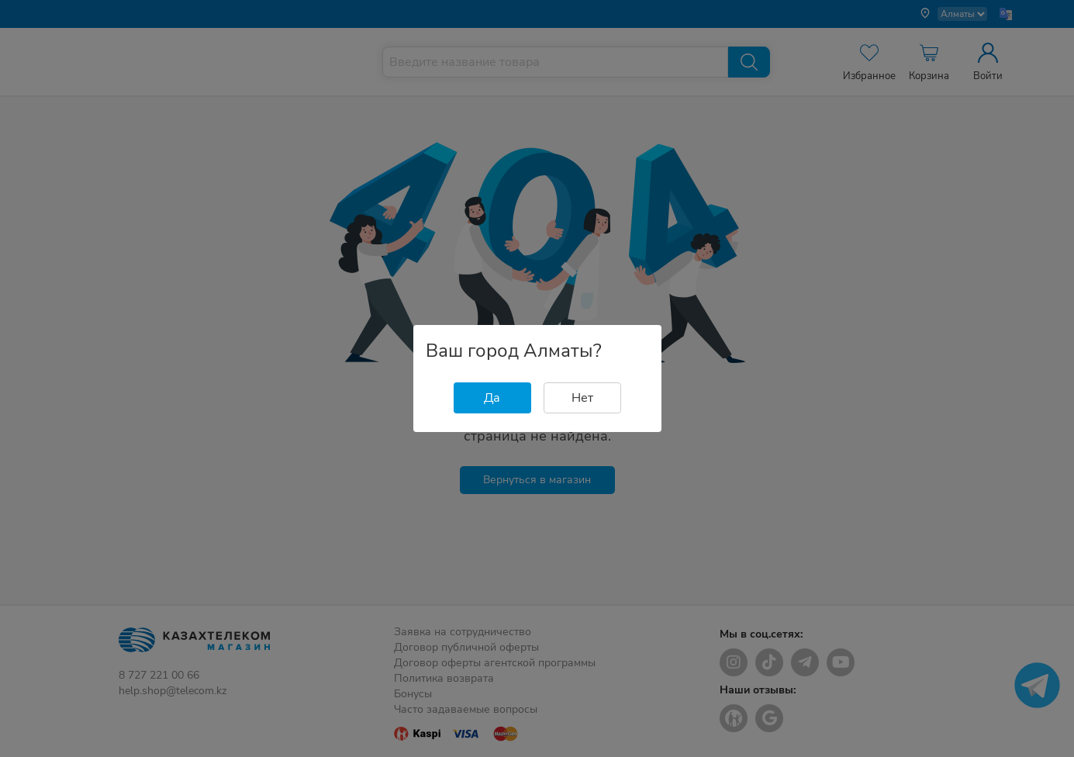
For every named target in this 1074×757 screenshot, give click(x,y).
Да (492, 397)
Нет (582, 397)
